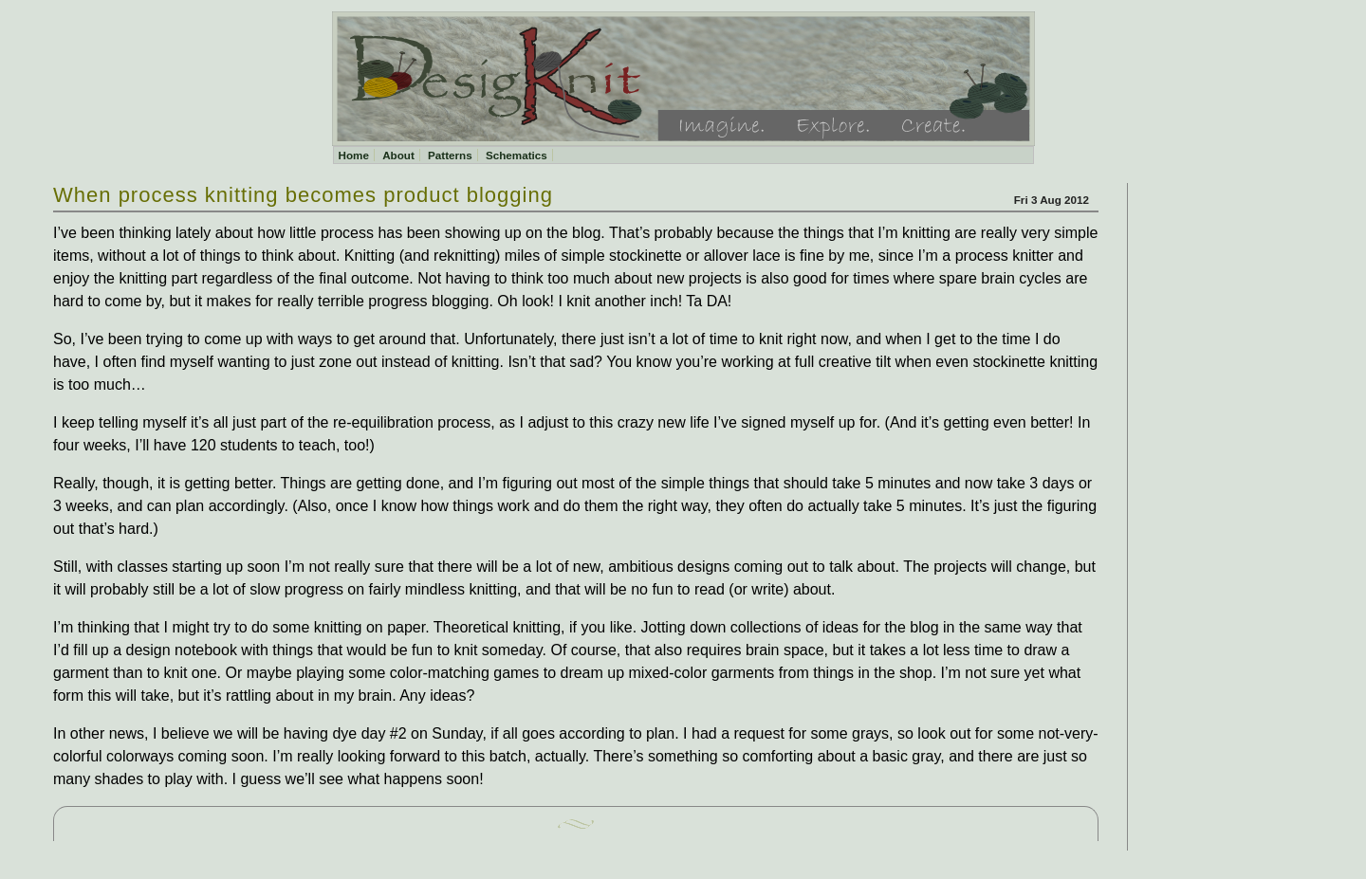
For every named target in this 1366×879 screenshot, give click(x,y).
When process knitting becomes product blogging (303, 195)
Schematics (516, 155)
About (398, 155)
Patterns (450, 155)
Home (354, 155)
